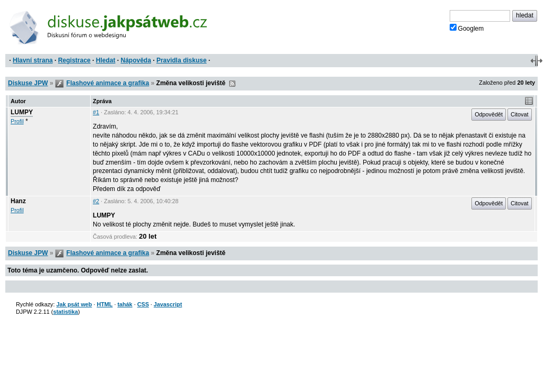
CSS (143, 304)
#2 (96, 201)
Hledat (106, 60)
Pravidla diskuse (181, 60)
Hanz (18, 201)
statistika (65, 312)
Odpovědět (489, 114)
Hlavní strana (32, 60)
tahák (124, 304)
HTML (104, 304)
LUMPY (22, 112)
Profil (17, 121)
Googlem (467, 28)
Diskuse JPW (28, 83)
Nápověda (136, 60)
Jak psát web (74, 304)
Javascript (168, 304)
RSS (232, 83)
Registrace (74, 60)
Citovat (520, 114)
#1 (96, 112)
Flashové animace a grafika (107, 83)
